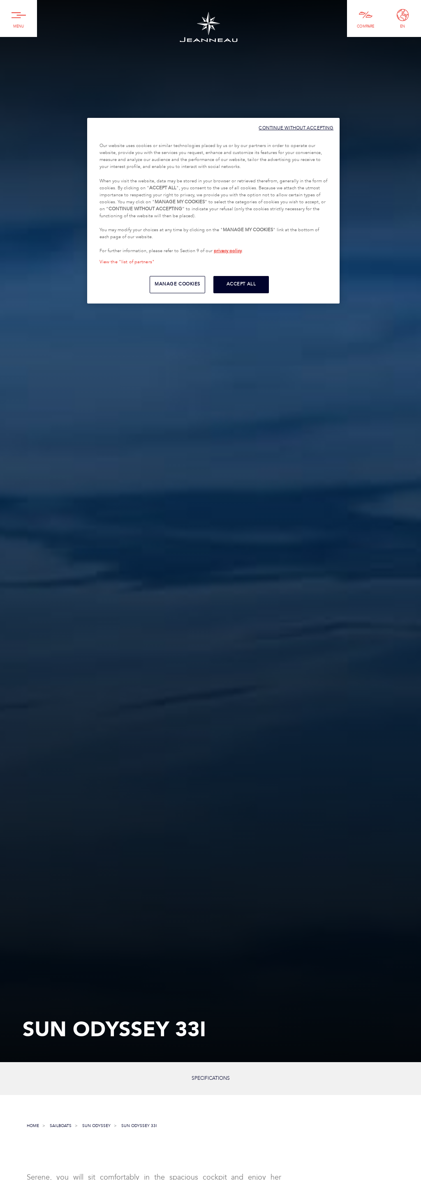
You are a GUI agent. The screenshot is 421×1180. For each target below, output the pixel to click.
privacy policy (228, 251)
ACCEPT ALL (241, 284)
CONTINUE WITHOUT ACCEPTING (296, 128)
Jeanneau (208, 27)
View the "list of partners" (127, 262)
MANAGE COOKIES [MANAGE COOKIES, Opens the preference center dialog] (177, 284)
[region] (213, 211)
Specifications (211, 1078)
